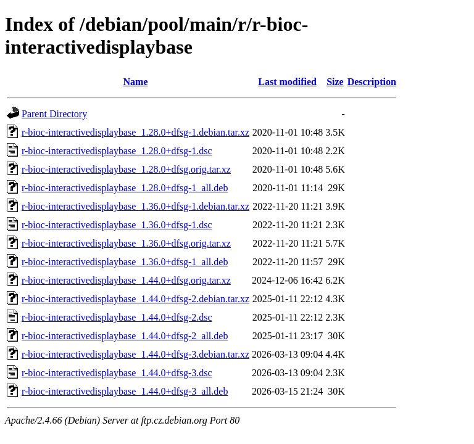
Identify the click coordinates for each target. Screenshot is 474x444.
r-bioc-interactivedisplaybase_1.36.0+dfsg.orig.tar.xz (126, 243)
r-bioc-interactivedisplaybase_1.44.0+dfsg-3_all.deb (125, 391)
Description (371, 81)
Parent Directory (54, 114)
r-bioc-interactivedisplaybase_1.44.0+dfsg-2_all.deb (125, 336)
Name (135, 81)
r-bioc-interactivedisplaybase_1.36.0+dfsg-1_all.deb (125, 262)
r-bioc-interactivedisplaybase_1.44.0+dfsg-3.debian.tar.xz (135, 354)
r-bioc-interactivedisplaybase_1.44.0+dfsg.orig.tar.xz (126, 280)
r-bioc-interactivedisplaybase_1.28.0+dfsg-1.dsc (117, 151)
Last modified (287, 81)
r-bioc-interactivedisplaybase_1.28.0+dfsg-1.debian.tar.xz (135, 132)
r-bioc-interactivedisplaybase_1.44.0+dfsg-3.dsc (117, 373)
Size (335, 81)
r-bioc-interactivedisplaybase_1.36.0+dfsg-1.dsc (117, 225)
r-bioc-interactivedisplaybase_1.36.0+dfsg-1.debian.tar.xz (135, 206)
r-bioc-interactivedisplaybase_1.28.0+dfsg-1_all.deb (125, 188)
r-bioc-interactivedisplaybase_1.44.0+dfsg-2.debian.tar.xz (135, 299)
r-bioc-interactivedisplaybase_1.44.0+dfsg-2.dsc (117, 317)
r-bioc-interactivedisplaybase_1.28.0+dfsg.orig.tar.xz (126, 169)
